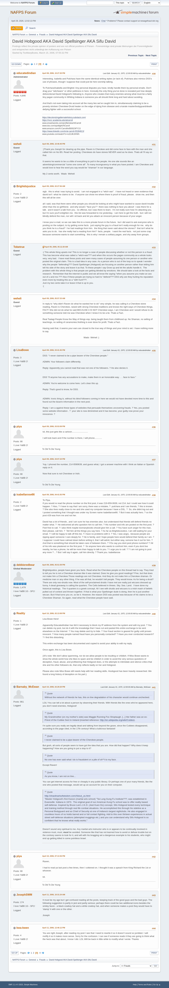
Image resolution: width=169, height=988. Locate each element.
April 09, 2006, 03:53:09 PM (53, 426)
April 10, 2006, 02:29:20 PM (53, 687)
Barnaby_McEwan (28, 686)
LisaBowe (23, 350)
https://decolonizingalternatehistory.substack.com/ (64, 117)
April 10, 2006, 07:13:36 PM (53, 856)
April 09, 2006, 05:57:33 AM (53, 298)
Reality (21, 613)
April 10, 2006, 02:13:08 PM (53, 613)
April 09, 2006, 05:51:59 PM (53, 565)
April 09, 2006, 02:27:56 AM (53, 186)
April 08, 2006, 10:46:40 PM (53, 144)
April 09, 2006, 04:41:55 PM (53, 495)
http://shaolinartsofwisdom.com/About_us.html (67, 796)
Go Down (16, 64)
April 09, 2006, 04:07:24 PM (53, 459)
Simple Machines (31, 985)
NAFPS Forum (23, 12)
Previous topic (136, 55)
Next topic (151, 55)
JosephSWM (24, 894)
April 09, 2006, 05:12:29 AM (56, 247)
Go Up (14, 953)
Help (134, 985)
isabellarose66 (26, 494)
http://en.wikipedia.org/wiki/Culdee (117, 720)
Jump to (115, 966)
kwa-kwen (23, 927)
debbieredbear (26, 564)
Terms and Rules (145, 985)
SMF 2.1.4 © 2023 (15, 985)
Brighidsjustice (26, 186)
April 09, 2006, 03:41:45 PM (53, 350)
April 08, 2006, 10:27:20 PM (53, 73)
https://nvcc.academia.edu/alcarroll (57, 120)
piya (19, 426)
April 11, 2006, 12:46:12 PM (53, 928)
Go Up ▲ (157, 985)
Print (154, 64)
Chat (103, 21)
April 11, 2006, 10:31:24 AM (53, 895)
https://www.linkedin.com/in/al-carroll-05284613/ (63, 131)
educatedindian (26, 73)
